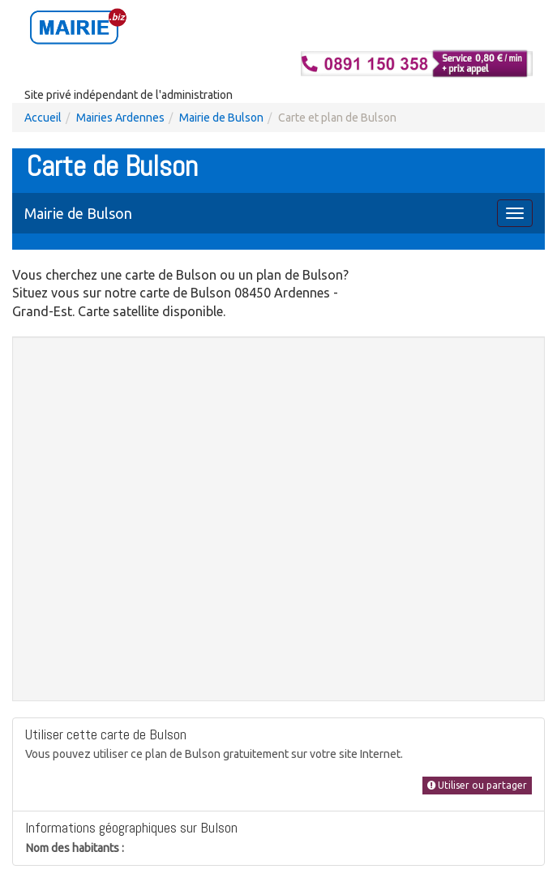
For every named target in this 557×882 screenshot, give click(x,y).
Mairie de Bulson (221, 117)
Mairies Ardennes (120, 117)
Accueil (43, 117)
